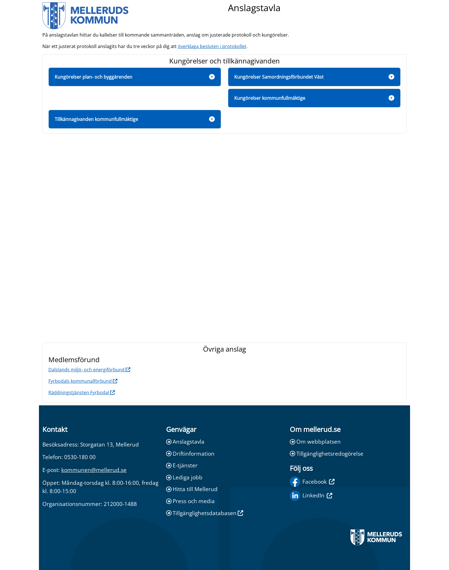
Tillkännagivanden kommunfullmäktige (96, 119)
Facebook (312, 482)
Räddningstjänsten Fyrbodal (81, 392)
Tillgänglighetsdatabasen (204, 513)
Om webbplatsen (315, 441)
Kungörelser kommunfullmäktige (269, 98)
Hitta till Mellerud (192, 489)
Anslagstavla (185, 441)
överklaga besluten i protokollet (212, 46)
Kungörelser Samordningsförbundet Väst (279, 77)
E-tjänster (182, 465)
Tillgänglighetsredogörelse (326, 453)
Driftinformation (190, 453)
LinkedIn (311, 496)
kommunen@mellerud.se (94, 470)
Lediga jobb (184, 477)
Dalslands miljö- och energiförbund (89, 369)
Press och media (190, 501)
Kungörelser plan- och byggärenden (93, 77)
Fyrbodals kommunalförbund (82, 381)
